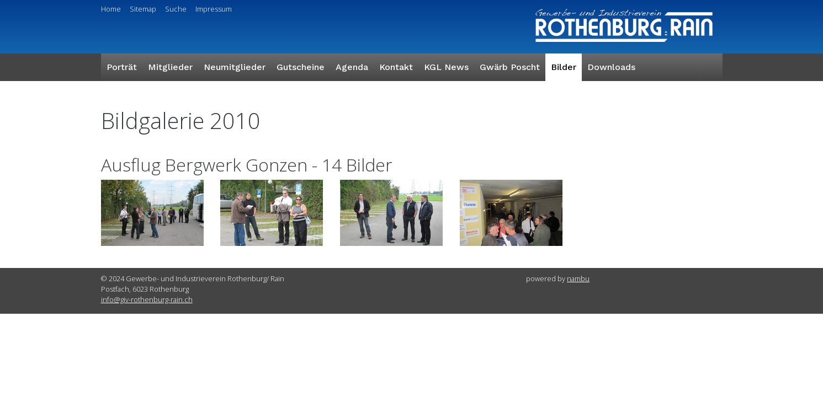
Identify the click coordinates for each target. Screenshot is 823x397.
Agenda (352, 67)
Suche (176, 9)
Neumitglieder (235, 67)
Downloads (611, 67)
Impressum (213, 9)
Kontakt (396, 67)
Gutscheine (301, 67)
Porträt (122, 67)
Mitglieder (170, 67)
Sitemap (143, 9)
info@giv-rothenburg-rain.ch (147, 299)
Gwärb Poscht (510, 67)
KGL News (446, 67)
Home (111, 9)
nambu (578, 278)
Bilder (563, 67)
